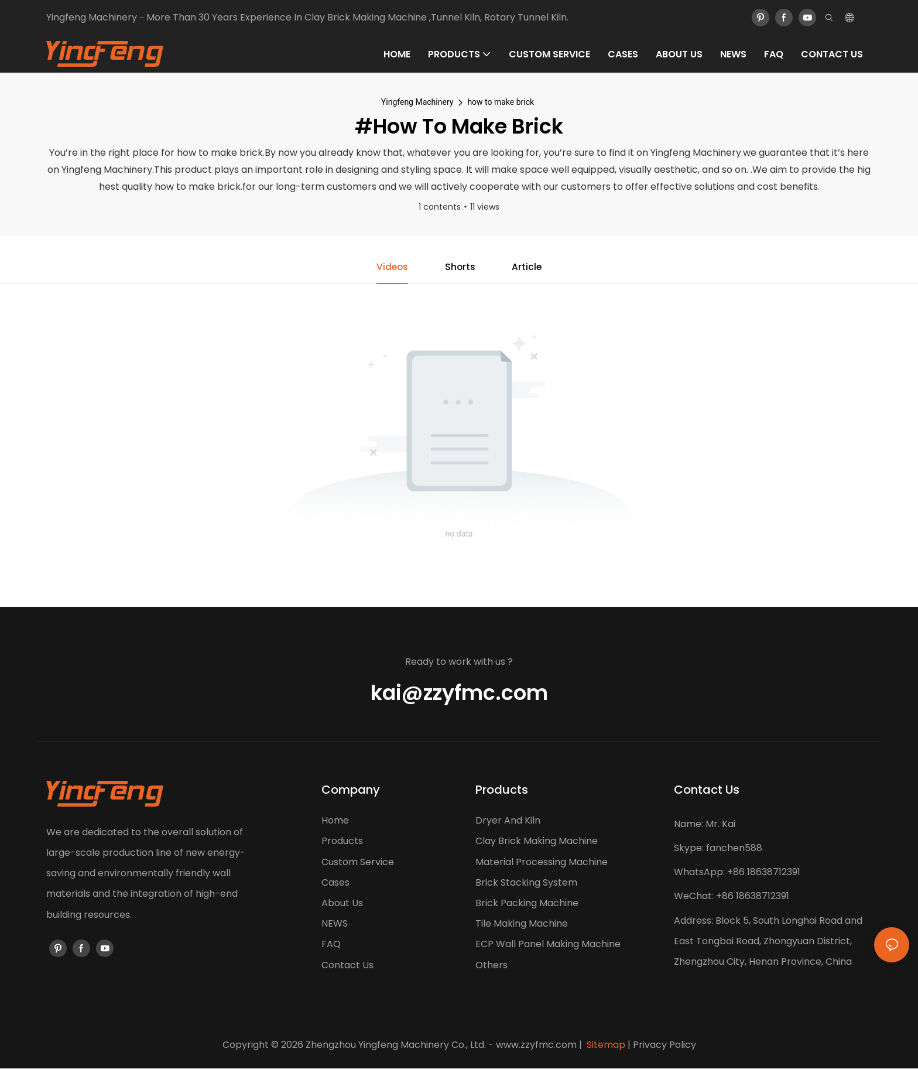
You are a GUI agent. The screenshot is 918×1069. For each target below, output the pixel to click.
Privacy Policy (664, 1045)
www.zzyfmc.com (536, 1045)
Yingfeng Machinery (417, 102)
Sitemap (604, 1045)
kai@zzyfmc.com (459, 693)
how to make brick (500, 102)
